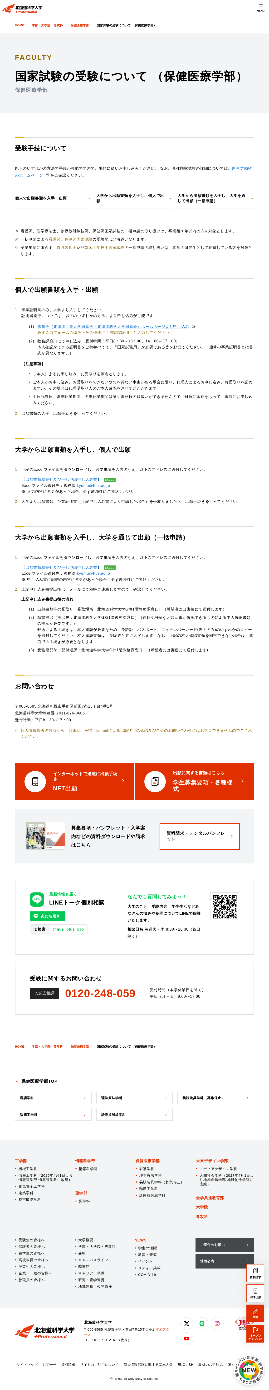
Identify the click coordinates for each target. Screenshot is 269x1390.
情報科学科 (88, 1169)
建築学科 (26, 1193)
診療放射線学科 (152, 1195)
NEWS (141, 1240)
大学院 (202, 1207)
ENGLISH (186, 1365)
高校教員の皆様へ (34, 1260)
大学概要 (85, 1240)
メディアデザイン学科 (218, 1169)
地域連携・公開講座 (95, 1286)
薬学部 (81, 1193)
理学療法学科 (150, 1175)
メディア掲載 (149, 1268)
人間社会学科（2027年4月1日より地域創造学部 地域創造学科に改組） (227, 1179)
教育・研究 (147, 1255)
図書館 (83, 1266)
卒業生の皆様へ (32, 1266)
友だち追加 (47, 916)
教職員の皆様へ (32, 1280)
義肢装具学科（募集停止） (162, 1182)
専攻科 (202, 1217)
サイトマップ (27, 1365)
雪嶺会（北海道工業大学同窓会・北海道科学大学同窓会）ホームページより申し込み (113, 327)
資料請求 (68, 1365)
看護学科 (146, 1169)
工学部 (21, 1161)
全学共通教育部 (210, 1198)
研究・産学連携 (91, 1280)
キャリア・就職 (91, 1273)
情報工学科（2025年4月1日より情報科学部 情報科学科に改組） (46, 1177)
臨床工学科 (148, 1189)
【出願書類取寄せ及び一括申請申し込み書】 (61, 479)
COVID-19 (147, 1275)
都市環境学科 (30, 1200)
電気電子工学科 (32, 1186)
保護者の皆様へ (32, 1247)
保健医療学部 (148, 1161)
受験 (82, 1253)
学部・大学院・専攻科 (97, 1247)
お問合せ (50, 1365)
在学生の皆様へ (32, 1253)
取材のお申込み (210, 1365)
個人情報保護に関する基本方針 (148, 1365)
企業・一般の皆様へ (35, 1273)
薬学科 (84, 1201)
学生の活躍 (147, 1248)
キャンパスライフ (93, 1260)
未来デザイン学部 (212, 1161)
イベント (145, 1261)
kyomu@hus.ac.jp (93, 486)
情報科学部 (85, 1161)
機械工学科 (28, 1169)
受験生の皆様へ (32, 1240)
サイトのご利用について (99, 1365)
